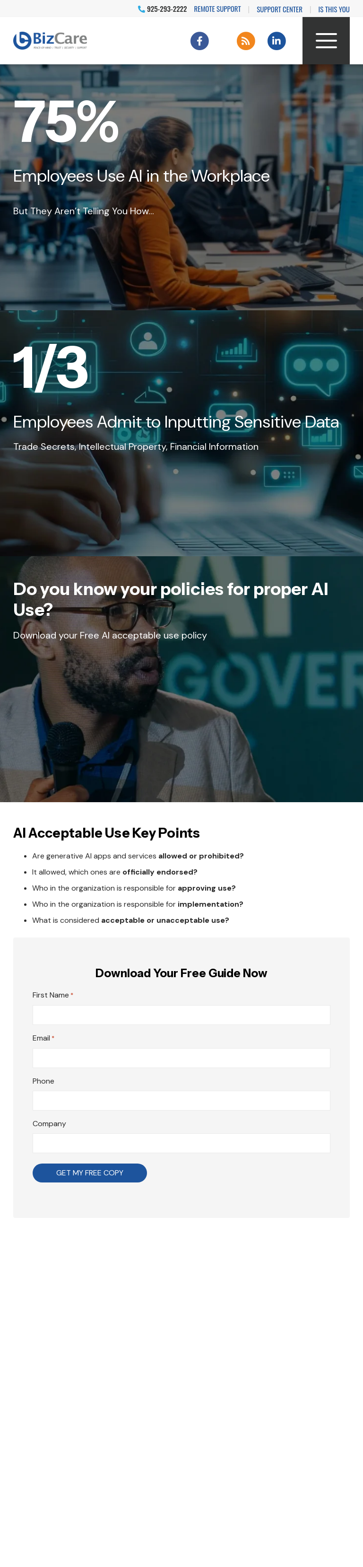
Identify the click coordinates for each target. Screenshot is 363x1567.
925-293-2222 (162, 8)
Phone (43, 1081)
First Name (53, 995)
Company (49, 1124)
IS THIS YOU (334, 9)
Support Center (279, 9)
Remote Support (217, 8)
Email (43, 1038)
